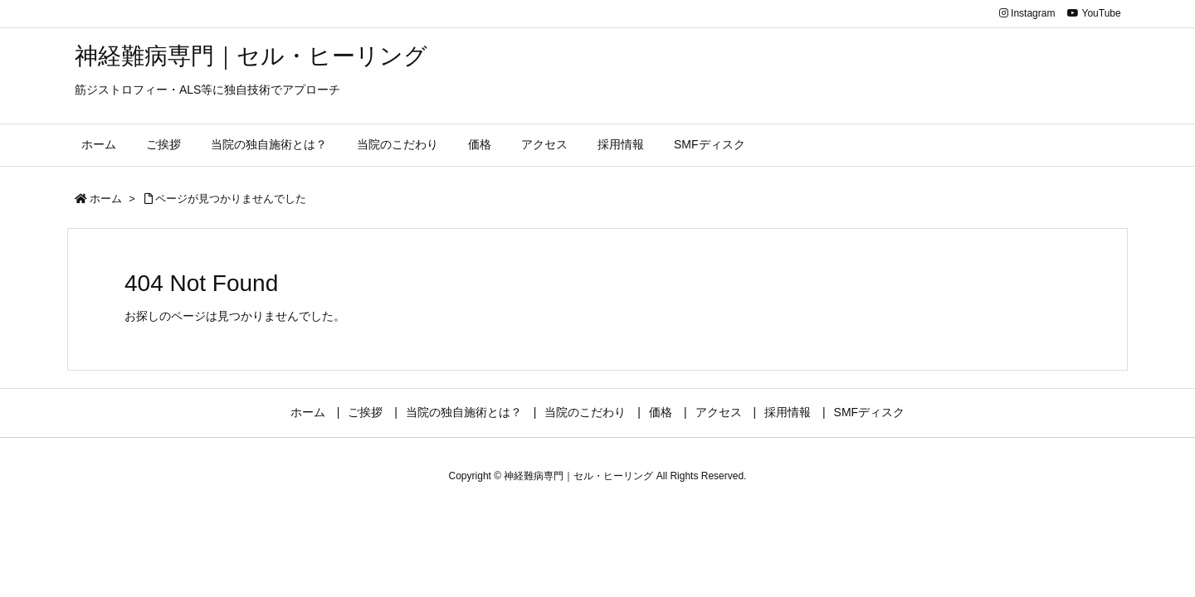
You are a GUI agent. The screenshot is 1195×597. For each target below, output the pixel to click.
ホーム (106, 198)
